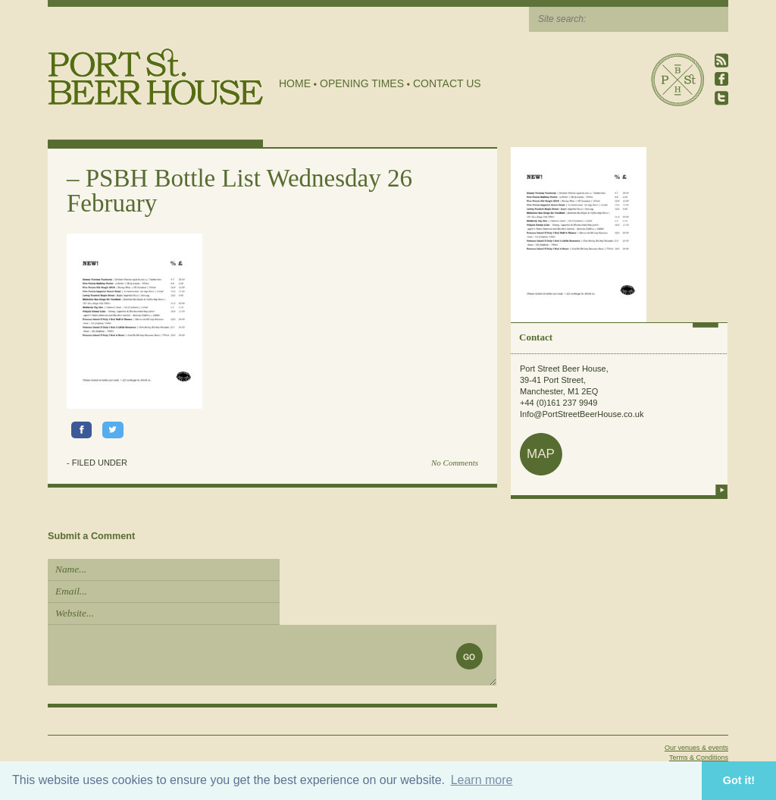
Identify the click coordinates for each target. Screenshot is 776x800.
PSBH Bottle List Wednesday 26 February (239, 191)
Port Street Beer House (677, 79)
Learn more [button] (482, 779)
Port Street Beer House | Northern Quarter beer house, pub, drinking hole (155, 77)
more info (721, 490)
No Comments (454, 462)
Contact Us (447, 83)
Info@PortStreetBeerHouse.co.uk (581, 414)
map (541, 454)
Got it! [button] (739, 780)
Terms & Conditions (698, 757)
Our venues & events (696, 747)
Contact (535, 337)
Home (295, 83)
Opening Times (362, 83)
